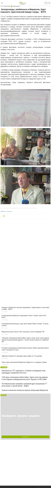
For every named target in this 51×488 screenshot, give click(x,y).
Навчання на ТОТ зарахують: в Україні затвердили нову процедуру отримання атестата (23, 371)
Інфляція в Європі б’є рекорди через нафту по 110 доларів (22, 356)
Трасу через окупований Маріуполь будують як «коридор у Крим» (24, 362)
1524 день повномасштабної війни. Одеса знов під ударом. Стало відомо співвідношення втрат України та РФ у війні (25, 378)
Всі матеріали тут (25, 436)
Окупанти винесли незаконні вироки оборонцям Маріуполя (25, 390)
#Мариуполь (3, 211)
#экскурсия (9, 211)
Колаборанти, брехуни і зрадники (20, 415)
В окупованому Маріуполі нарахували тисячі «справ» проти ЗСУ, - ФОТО (24, 316)
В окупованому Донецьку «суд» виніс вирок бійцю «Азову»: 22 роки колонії (25, 325)
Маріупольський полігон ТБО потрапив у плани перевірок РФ (23, 332)
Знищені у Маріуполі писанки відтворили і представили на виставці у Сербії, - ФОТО (25, 308)
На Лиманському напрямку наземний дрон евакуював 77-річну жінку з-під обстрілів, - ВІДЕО (24, 385)
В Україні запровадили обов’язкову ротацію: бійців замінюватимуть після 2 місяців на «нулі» (25, 349)
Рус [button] (46, 3)
